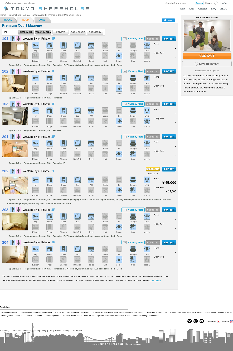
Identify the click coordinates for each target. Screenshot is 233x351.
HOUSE (8, 19)
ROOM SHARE (78, 32)
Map (182, 8)
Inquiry (66, 330)
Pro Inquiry (77, 330)
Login (223, 3)
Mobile (58, 330)
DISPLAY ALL (26, 32)
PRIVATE (60, 32)
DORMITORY (95, 32)
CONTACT (207, 56)
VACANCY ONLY (43, 32)
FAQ (213, 8)
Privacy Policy (40, 330)
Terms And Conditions (21, 330)
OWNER (42, 19)
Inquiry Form (155, 280)
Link (50, 330)
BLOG (223, 8)
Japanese (213, 321)
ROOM (25, 19)
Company (4, 330)
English (227, 321)
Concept (202, 8)
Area (191, 8)
